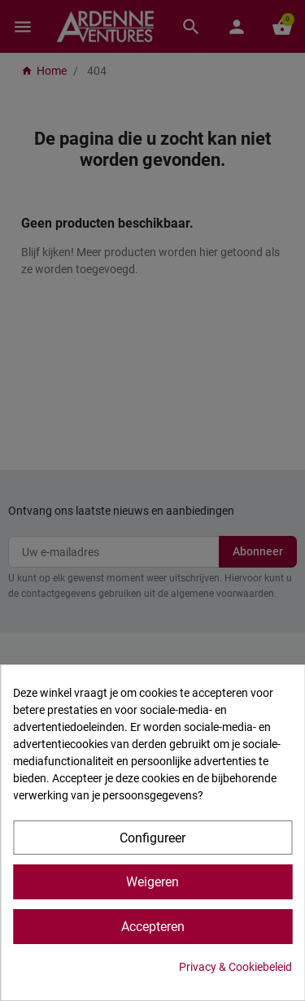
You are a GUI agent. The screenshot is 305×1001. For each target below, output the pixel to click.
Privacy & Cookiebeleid (235, 966)
